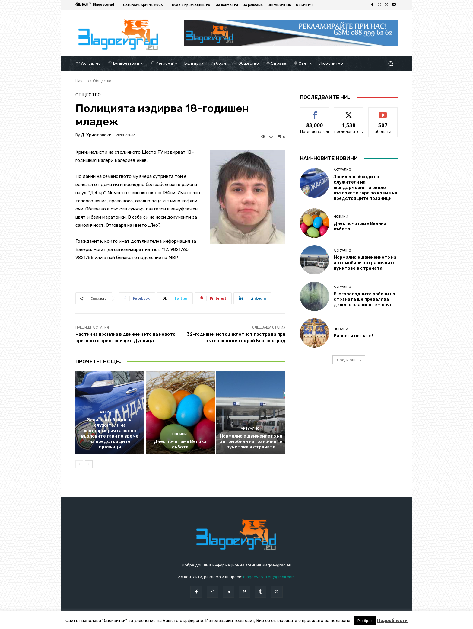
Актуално (109, 412)
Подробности (392, 620)
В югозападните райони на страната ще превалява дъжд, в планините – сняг (364, 299)
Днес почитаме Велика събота (180, 444)
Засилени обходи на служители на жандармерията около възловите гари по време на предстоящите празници (109, 433)
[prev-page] (79, 464)
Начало (82, 80)
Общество (102, 80)
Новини (179, 434)
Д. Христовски (96, 135)
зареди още (349, 359)
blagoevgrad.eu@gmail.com (269, 577)
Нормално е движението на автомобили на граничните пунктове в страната (251, 441)
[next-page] (89, 464)
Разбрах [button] (364, 620)
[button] (390, 63)
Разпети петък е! (353, 336)
